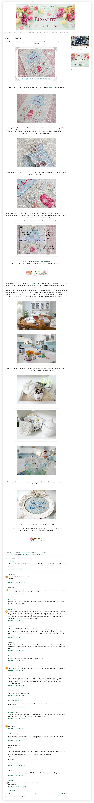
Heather (51, 87)
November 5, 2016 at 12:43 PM (16, 594)
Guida (9, 587)
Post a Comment (11, 790)
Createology (11, 712)
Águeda (10, 626)
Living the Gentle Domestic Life (39, 554)
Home (5, 32)
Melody (10, 599)
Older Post (64, 793)
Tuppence (10, 780)
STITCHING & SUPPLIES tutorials (63, 32)
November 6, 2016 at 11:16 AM (16, 718)
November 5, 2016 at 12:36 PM (16, 582)
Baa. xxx (10, 724)
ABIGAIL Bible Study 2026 (42, 32)
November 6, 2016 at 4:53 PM (16, 728)
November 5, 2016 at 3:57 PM (16, 620)
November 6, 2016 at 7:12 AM (16, 707)
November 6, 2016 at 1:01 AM (16, 650)
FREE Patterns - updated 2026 (15, 32)
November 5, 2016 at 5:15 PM (16, 637)
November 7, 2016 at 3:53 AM (16, 775)
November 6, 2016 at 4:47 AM (16, 695)
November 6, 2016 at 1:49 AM (16, 670)
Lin (9, 656)
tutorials (52, 32)
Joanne (10, 574)
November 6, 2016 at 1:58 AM (16, 685)
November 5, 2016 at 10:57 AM (16, 569)
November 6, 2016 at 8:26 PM (16, 740)
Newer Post (9, 793)
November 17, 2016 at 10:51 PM (17, 786)
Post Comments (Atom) (20, 796)
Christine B (11, 734)
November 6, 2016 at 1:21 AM (16, 660)
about (73, 32)
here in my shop (45, 261)
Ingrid (10, 642)
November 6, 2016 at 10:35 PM (16, 765)
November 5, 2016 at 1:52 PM (16, 603)
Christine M (11, 561)
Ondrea (10, 609)
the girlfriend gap (13, 700)
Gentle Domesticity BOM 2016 (17, 554)
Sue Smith (11, 665)
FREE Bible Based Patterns (29, 32)
